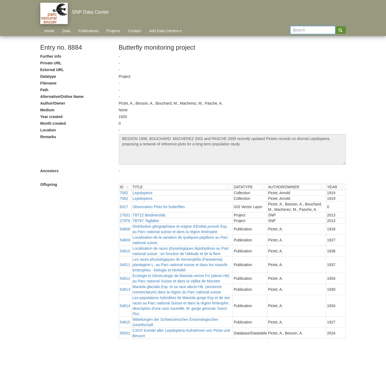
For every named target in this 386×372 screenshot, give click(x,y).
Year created (51, 117)
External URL (52, 70)
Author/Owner (52, 103)
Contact (134, 31)
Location (48, 130)
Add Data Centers (165, 31)
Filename (48, 83)
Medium (47, 110)
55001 (125, 333)
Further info (50, 56)
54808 (125, 229)
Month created (53, 123)
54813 (125, 289)
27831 (125, 215)
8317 (124, 207)
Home (49, 31)
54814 (125, 306)
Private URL (50, 63)
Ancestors (49, 171)
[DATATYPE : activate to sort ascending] (250, 187)
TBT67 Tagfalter (146, 221)
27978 (125, 221)
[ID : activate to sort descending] (125, 187)
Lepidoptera (143, 193)
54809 (125, 240)
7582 (124, 193)
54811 (125, 265)
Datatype (48, 76)
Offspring (48, 184)
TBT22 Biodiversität (149, 215)
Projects (113, 31)
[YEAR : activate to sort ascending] (336, 187)
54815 (125, 322)
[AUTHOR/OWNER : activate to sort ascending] (296, 187)
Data (66, 31)
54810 (125, 251)
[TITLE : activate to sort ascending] (182, 187)
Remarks (48, 137)
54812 (125, 278)
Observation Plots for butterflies (159, 207)
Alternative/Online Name (62, 96)
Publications (88, 31)
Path (44, 90)
